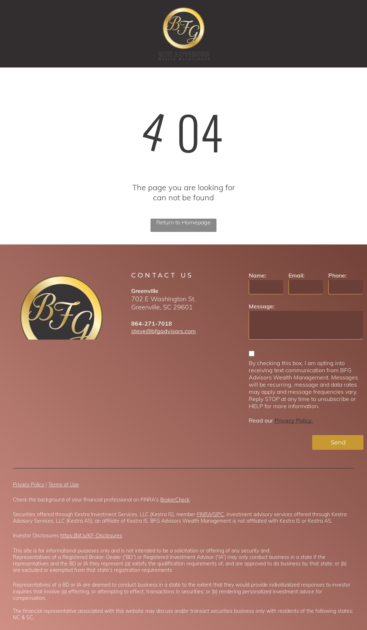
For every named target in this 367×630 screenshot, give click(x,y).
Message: (262, 306)
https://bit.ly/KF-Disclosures (91, 535)
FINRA (204, 514)
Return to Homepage (183, 222)
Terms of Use (63, 484)
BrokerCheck (175, 499)
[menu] (351, 33)
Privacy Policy (28, 484)
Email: (297, 275)
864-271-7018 (151, 323)
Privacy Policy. (294, 420)
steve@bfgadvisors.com (163, 331)
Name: (257, 275)
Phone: (337, 275)
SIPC (218, 514)
